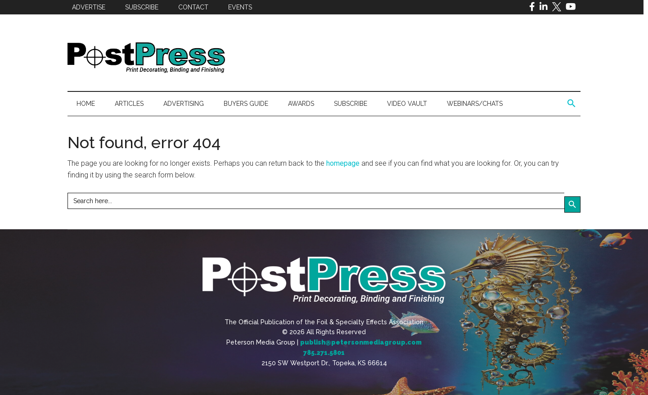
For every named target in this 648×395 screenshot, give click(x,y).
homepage (343, 163)
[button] (571, 103)
